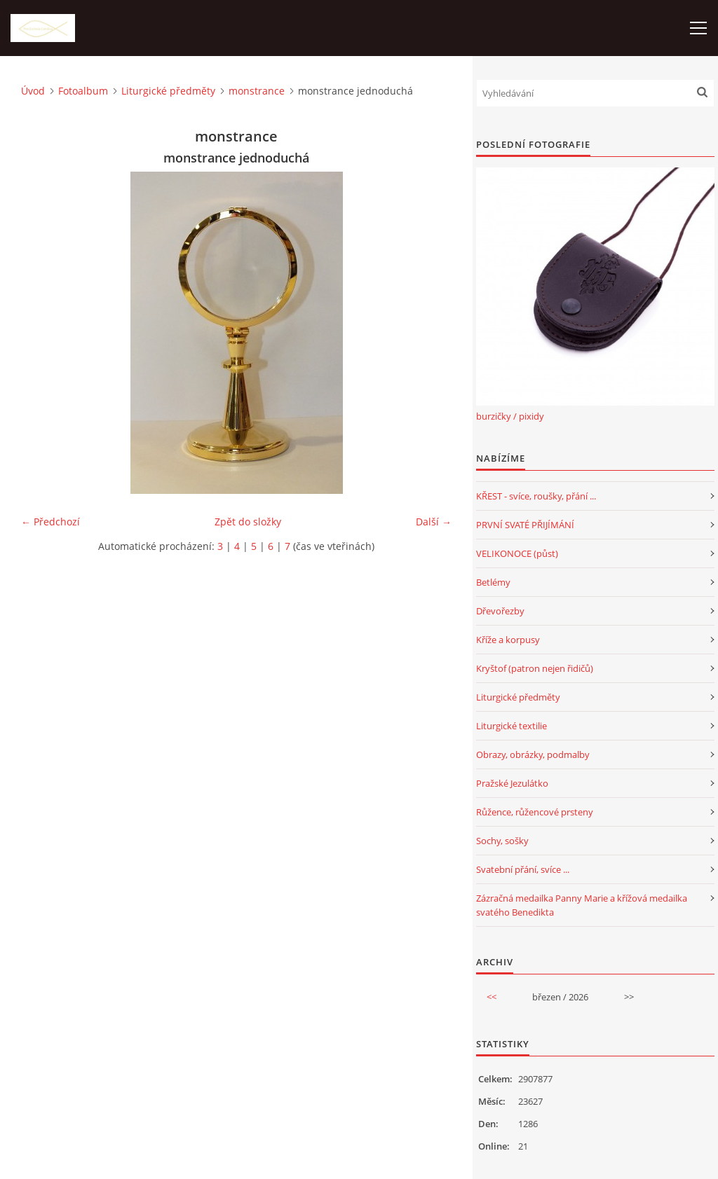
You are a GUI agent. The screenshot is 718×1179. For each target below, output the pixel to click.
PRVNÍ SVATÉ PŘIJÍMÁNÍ (525, 524)
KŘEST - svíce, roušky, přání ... (536, 496)
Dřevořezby (500, 611)
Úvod (33, 90)
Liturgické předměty (168, 90)
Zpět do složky (248, 521)
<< (491, 997)
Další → (434, 521)
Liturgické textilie (511, 725)
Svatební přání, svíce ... (522, 869)
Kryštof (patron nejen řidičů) (534, 668)
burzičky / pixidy (510, 416)
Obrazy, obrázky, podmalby (533, 754)
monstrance (257, 90)
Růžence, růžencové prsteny (534, 812)
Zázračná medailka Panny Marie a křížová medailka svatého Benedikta (581, 905)
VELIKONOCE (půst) (517, 553)
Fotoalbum (83, 90)
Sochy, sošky (502, 840)
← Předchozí (50, 521)
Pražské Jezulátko (512, 783)
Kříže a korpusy (508, 639)
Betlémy (493, 582)
